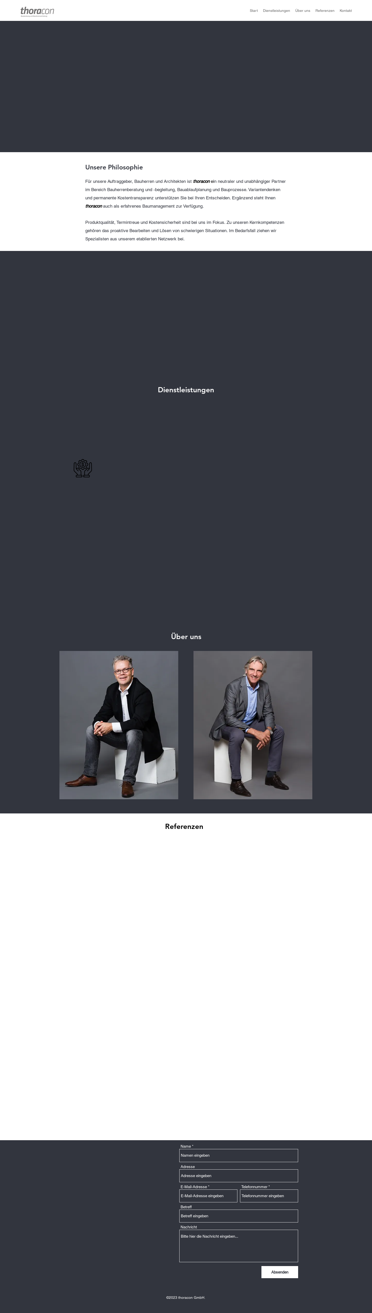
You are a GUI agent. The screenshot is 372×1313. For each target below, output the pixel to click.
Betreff (186, 1207)
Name (186, 1146)
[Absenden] (279, 1272)
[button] (118, 725)
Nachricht (189, 1227)
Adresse (188, 1167)
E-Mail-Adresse (194, 1187)
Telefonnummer (254, 1187)
